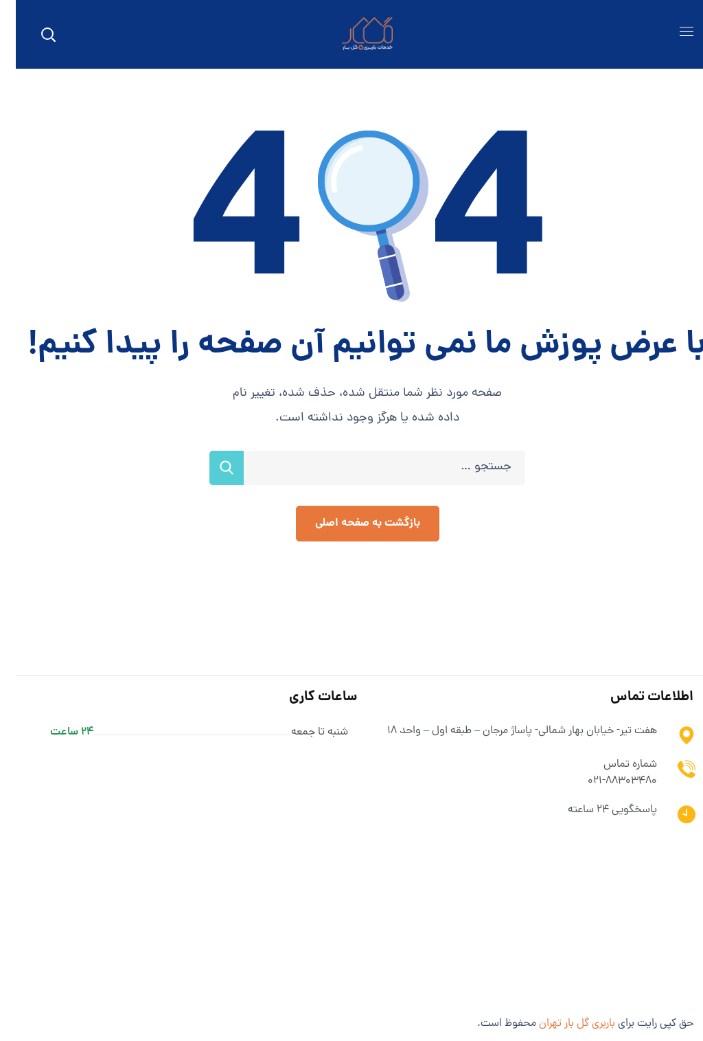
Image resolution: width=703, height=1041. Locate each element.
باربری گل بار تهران (561, 1024)
